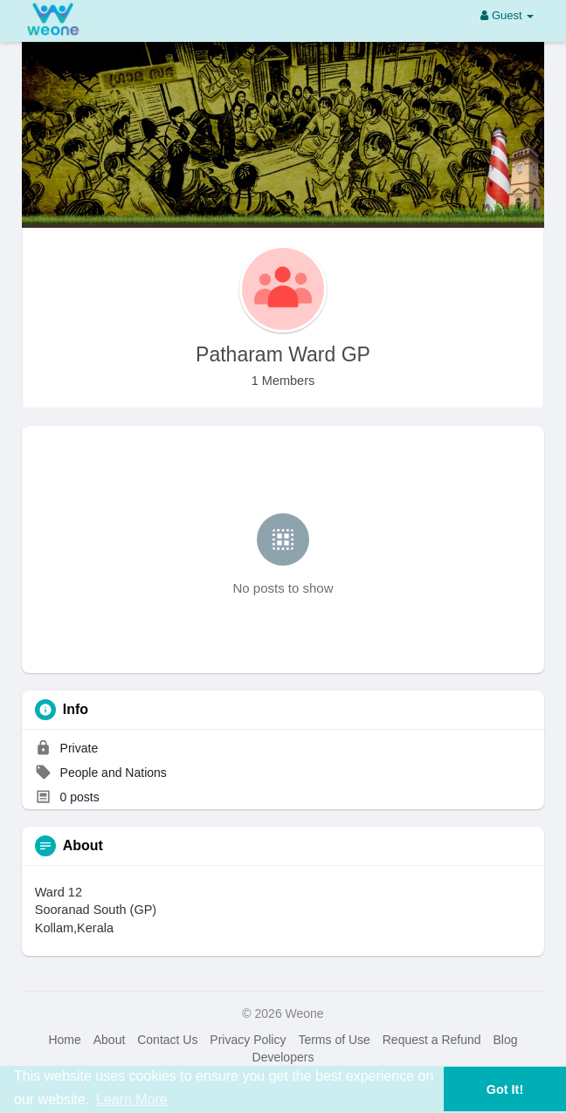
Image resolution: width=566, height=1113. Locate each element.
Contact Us (167, 1040)
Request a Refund (432, 1040)
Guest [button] (507, 15)
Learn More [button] (132, 1099)
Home (64, 1040)
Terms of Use (333, 1040)
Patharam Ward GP (283, 354)
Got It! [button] (505, 1089)
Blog (505, 1040)
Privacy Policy (248, 1040)
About (109, 1040)
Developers (283, 1057)
